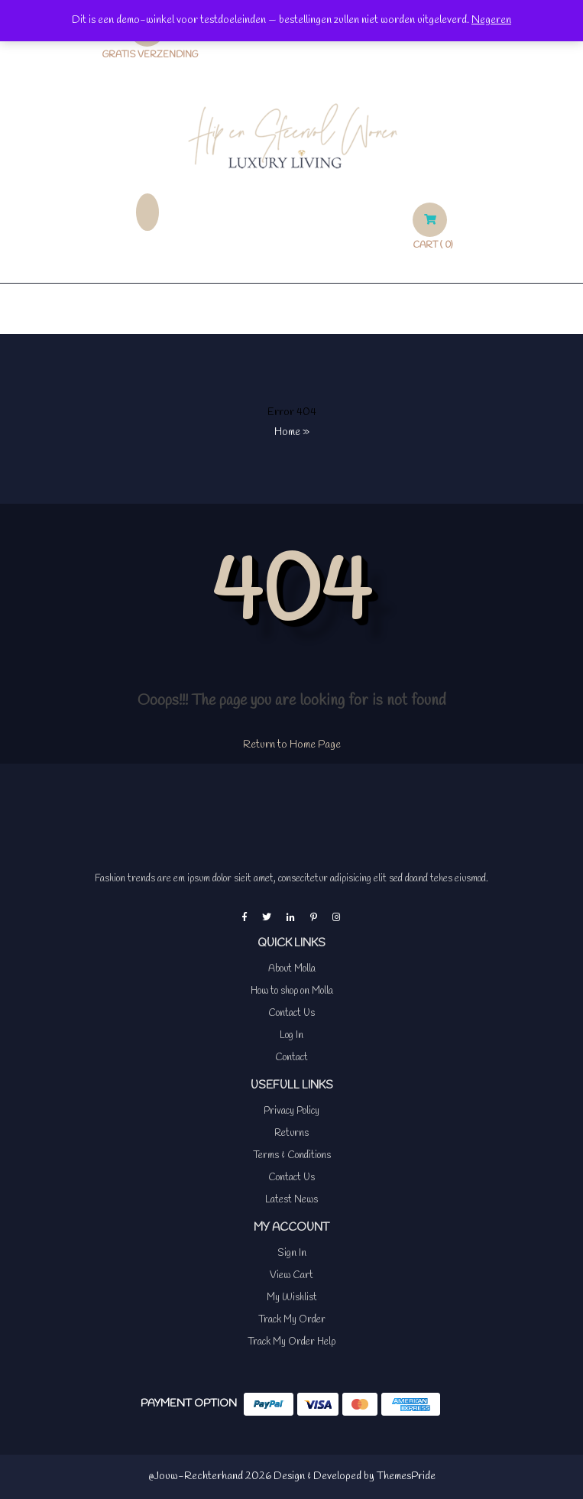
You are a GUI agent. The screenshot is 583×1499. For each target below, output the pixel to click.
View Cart (291, 1275)
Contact (291, 1057)
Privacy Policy (291, 1111)
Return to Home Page (292, 745)
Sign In (291, 1253)
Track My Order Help (291, 1341)
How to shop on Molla (292, 991)
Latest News (291, 1199)
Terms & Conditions (292, 1155)
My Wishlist (292, 1297)
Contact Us (291, 1013)
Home (287, 432)
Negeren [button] (491, 20)
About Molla (292, 968)
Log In (291, 1035)
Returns (291, 1133)
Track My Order (292, 1319)
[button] (291, 309)
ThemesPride (405, 1476)
